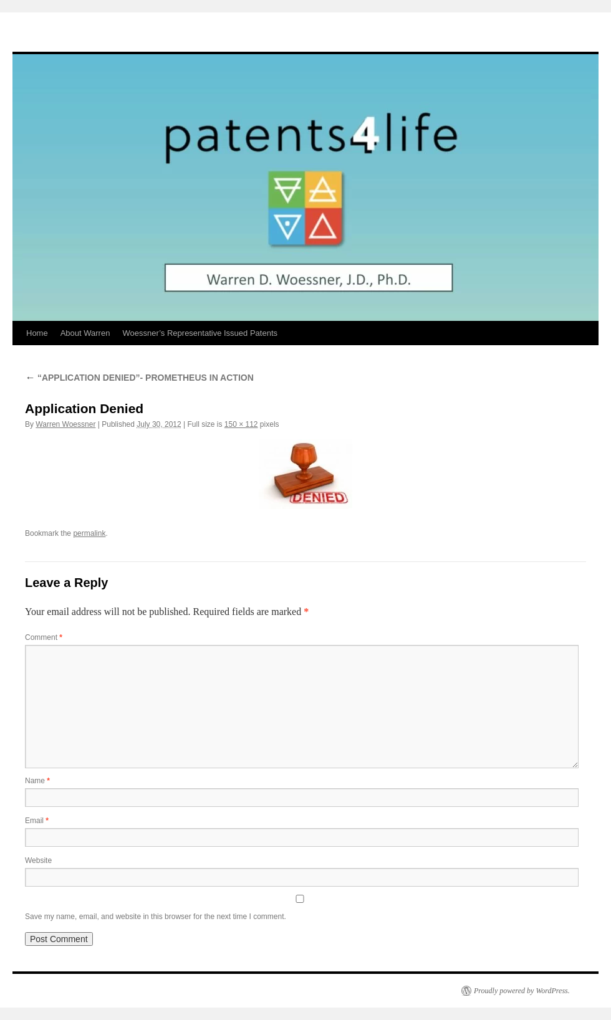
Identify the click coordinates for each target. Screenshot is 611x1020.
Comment (43, 637)
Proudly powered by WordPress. (522, 990)
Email (37, 820)
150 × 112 (241, 424)
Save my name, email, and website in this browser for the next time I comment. (155, 916)
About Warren (85, 333)
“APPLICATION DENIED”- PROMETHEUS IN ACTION (139, 378)
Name (37, 780)
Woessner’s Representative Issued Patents (199, 333)
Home (37, 333)
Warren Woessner (65, 424)
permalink (89, 533)
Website (38, 860)
